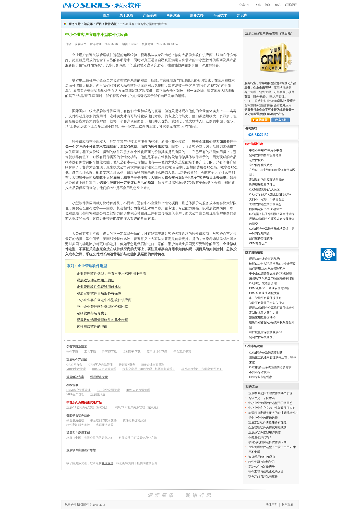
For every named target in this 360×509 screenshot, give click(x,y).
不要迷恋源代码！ (261, 372)
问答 (268, 5)
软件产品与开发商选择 (263, 476)
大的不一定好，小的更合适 (266, 199)
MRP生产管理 (75, 394)
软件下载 (72, 351)
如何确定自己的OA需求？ (266, 209)
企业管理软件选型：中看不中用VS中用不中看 (111, 273)
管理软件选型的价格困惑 (265, 204)
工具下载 (90, 351)
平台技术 (220, 15)
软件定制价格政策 (134, 420)
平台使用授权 (75, 420)
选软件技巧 (256, 160)
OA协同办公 (74, 364)
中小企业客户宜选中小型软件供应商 (271, 408)
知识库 (242, 15)
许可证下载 (109, 351)
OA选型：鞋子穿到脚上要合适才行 (271, 214)
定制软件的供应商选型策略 (266, 179)
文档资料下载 (132, 351)
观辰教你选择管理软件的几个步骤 (102, 320)
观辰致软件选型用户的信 (95, 280)
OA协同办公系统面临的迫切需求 (270, 367)
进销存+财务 (127, 364)
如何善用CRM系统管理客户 (267, 268)
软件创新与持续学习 (261, 461)
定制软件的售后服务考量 (265, 155)
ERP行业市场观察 (260, 377)
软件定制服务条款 (78, 424)
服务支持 (197, 15)
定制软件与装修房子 (92, 313)
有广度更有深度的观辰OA (266, 332)
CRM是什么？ (258, 243)
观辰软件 (107, 463)
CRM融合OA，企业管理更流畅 (269, 288)
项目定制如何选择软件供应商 (267, 442)
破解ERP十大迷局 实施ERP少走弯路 (272, 263)
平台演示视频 (182, 351)
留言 (278, 5)
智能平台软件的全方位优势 (266, 303)
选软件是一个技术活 (261, 398)
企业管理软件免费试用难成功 (99, 287)
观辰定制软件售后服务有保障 (99, 293)
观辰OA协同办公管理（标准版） (87, 407)
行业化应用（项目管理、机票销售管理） (148, 369)
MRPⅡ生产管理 (76, 369)
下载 (258, 5)
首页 (106, 15)
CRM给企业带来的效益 (264, 293)
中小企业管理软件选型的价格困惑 (102, 306)
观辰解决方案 (75, 377)
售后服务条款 (105, 424)
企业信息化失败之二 (262, 165)
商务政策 (173, 15)
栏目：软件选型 (106, 24)
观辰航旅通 (97, 394)
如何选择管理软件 (261, 238)
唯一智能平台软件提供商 (265, 298)
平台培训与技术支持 (103, 420)
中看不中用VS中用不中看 (265, 150)
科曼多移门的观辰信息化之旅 (138, 437)
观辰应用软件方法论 (262, 317)
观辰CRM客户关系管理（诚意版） (137, 407)
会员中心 (245, 5)
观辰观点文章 (99, 377)
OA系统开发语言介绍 (263, 283)
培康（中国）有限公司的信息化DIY (89, 437)
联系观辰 (291, 5)
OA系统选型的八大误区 (264, 189)
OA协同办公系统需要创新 (266, 352)
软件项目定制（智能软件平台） (202, 369)
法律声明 (271, 504)
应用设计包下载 (157, 351)
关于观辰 (126, 15)
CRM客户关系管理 (100, 364)
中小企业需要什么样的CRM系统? (270, 273)
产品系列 (150, 15)
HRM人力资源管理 (104, 369)
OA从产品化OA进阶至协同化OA (270, 194)
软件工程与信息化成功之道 (266, 471)
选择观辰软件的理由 (92, 326)
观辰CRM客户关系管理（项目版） (269, 33)
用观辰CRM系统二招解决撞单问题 (271, 278)
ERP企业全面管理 (152, 364)
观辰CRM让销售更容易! (264, 258)
